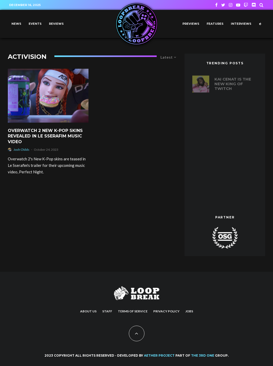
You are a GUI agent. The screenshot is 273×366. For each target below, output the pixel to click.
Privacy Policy (166, 311)
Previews (190, 24)
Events (35, 24)
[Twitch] (246, 5)
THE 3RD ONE (202, 355)
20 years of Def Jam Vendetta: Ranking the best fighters (234, 107)
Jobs (189, 311)
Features (215, 24)
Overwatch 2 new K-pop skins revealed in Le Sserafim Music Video (45, 136)
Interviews (241, 24)
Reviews (56, 24)
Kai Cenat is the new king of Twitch (232, 81)
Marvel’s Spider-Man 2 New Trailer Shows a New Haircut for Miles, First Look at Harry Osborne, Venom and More (234, 184)
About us (88, 311)
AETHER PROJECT (159, 355)
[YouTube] (238, 5)
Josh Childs (21, 150)
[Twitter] (223, 5)
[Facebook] (216, 5)
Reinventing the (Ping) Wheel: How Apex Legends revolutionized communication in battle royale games (235, 140)
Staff (107, 311)
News (16, 24)
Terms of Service (133, 311)
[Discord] (254, 5)
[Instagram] (230, 5)
